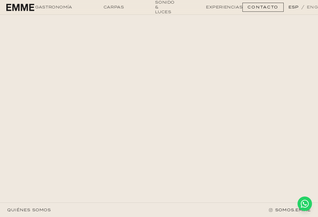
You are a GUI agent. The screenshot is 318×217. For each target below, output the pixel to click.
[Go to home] (20, 7)
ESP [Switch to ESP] (293, 7)
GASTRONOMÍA (53, 7)
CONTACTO (263, 7)
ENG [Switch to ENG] (312, 7)
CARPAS (114, 7)
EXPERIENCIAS (224, 7)
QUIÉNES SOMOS (29, 210)
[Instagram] (290, 210)
